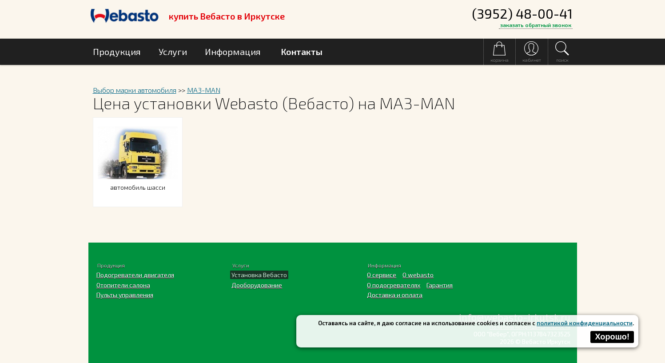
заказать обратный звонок (535, 25)
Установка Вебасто (259, 275)
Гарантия (439, 285)
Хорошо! (612, 336)
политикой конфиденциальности (585, 323)
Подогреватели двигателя (135, 275)
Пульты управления (124, 295)
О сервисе (381, 275)
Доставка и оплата (394, 295)
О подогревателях (393, 285)
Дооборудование (256, 285)
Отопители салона (123, 285)
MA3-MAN (203, 90)
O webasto (418, 275)
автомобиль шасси (138, 182)
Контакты (302, 51)
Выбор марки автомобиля (134, 90)
